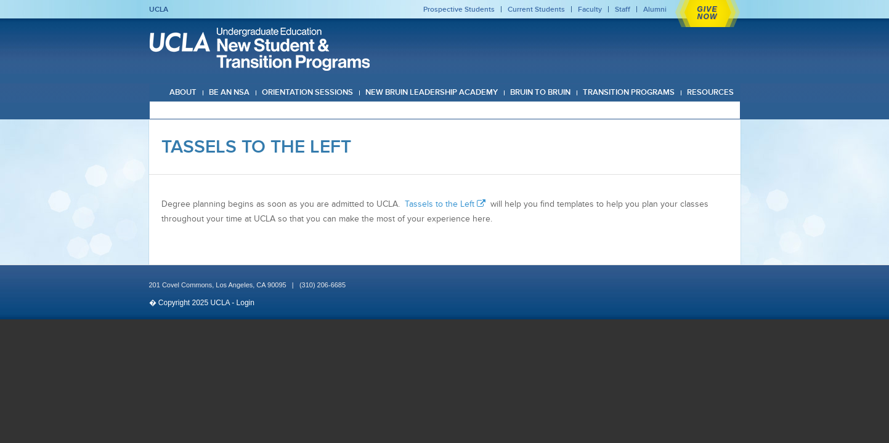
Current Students (536, 9)
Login (245, 302)
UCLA (158, 9)
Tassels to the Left (446, 204)
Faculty (590, 9)
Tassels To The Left (256, 146)
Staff (622, 9)
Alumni (655, 9)
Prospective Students (459, 9)
